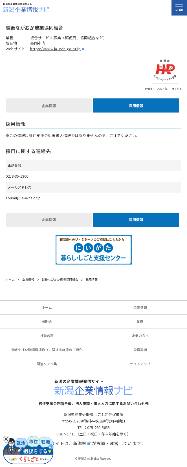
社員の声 (47, 335)
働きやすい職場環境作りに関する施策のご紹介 (46, 349)
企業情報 (48, 105)
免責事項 (140, 349)
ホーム (47, 307)
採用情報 (136, 105)
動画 (140, 321)
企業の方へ (140, 335)
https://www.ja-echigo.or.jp (55, 48)
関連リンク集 (47, 363)
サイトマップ (140, 363)
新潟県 (79, 443)
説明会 (47, 321)
